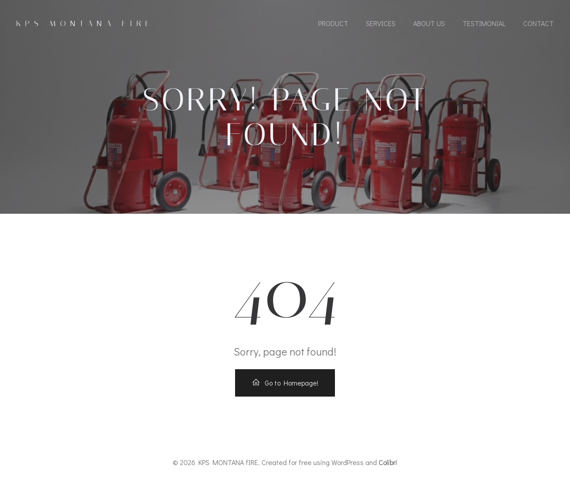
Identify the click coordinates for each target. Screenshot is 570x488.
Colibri (388, 462)
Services (380, 23)
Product (333, 23)
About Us (429, 23)
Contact (538, 23)
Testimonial (484, 23)
